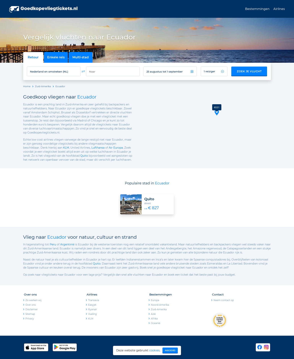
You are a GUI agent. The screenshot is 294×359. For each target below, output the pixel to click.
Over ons (30, 304)
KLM (66, 147)
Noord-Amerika (160, 304)
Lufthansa (98, 147)
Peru (53, 244)
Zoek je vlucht (249, 71)
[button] (216, 110)
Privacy (29, 318)
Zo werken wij (33, 300)
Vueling (92, 314)
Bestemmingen (257, 9)
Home (26, 86)
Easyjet (92, 304)
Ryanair (92, 309)
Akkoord (170, 350)
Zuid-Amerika (43, 86)
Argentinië (67, 244)
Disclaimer (31, 309)
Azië (153, 314)
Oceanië (155, 323)
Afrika (154, 318)
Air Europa (116, 147)
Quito (84, 155)
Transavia (93, 300)
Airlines (279, 9)
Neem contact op (224, 300)
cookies (154, 350)
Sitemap (30, 314)
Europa (155, 300)
